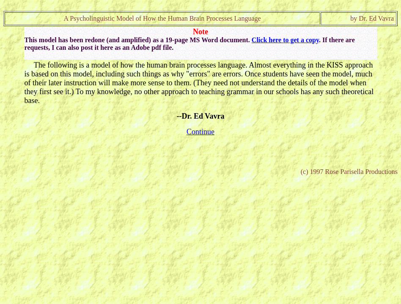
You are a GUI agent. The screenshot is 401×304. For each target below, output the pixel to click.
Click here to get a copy (285, 39)
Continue (200, 132)
